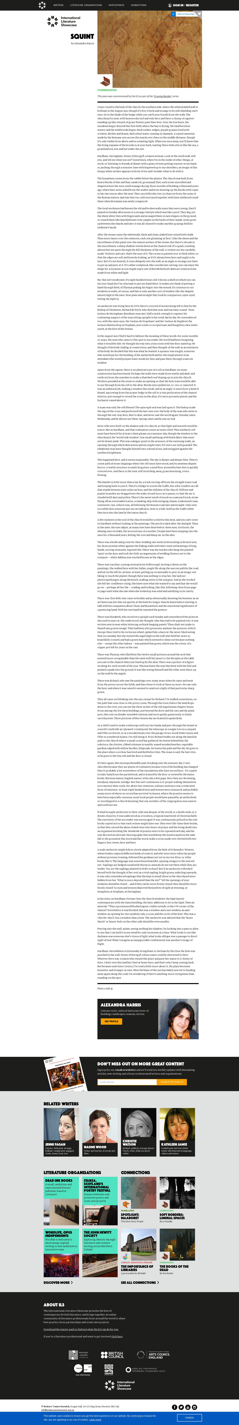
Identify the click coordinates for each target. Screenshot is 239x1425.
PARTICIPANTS (116, 5)
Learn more (95, 1419)
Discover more (57, 1282)
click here (117, 1336)
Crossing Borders (162, 96)
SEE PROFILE (111, 1021)
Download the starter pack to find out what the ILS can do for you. (81, 1329)
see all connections (138, 1282)
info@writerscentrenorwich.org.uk (57, 1410)
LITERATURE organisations (86, 5)
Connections (139, 5)
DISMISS (189, 1418)
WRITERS (59, 5)
